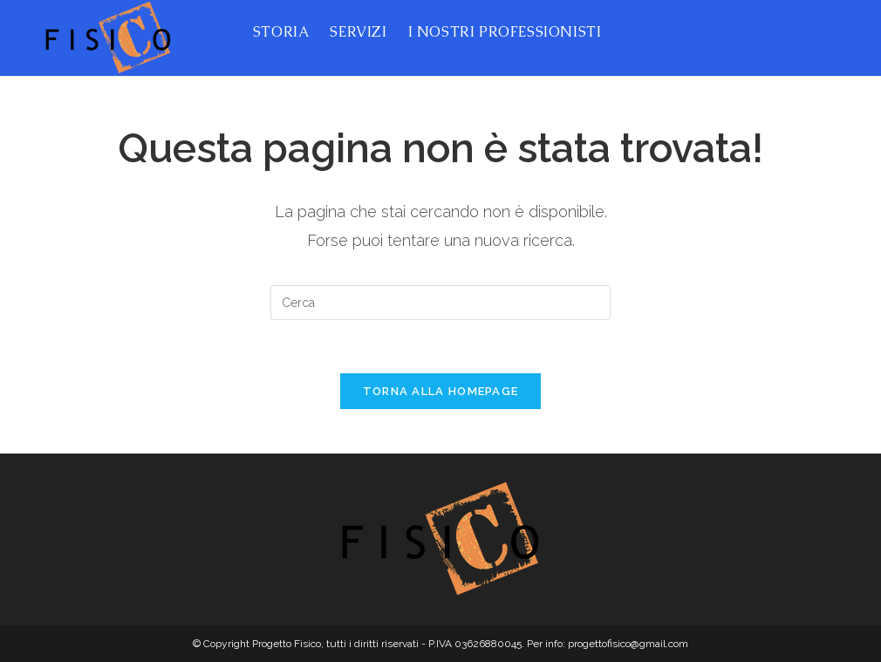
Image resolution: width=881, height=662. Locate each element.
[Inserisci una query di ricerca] (440, 302)
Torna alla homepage (441, 391)
